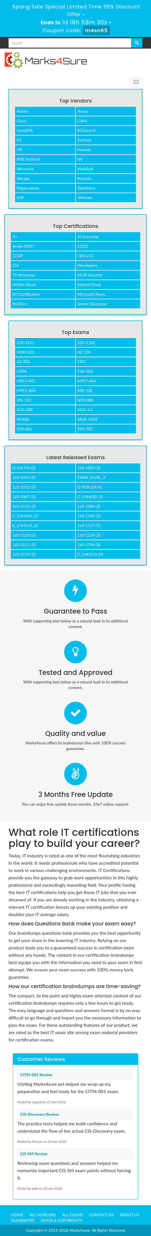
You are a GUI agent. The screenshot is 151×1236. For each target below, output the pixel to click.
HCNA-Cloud (24, 284)
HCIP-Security (89, 275)
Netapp (23, 178)
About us (129, 1214)
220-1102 (86, 342)
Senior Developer (92, 303)
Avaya (82, 111)
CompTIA (25, 130)
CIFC (81, 361)
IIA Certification (26, 294)
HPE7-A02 (86, 380)
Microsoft (25, 168)
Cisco (21, 120)
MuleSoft (85, 168)
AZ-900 (23, 361)
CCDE (82, 246)
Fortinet (84, 140)
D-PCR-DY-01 (89, 487)
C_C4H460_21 (25, 515)
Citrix (82, 120)
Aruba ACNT (23, 246)
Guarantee (23, 1220)
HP (19, 149)
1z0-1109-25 (89, 515)
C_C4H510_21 (25, 525)
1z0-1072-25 (24, 487)
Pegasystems (28, 188)
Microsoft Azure (91, 294)
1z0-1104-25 (89, 544)
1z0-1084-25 (89, 506)
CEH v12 (85, 255)
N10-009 (25, 409)
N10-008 (85, 400)
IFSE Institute (28, 159)
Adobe (22, 111)
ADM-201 (26, 352)
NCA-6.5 (85, 409)
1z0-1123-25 (24, 535)
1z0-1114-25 (24, 554)
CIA (15, 265)
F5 (19, 140)
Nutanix (84, 178)
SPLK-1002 (87, 419)
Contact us (101, 1214)
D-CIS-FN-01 (24, 467)
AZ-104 (84, 352)
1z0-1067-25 (24, 496)
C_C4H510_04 (90, 554)
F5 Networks (23, 275)
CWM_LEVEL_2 (91, 477)
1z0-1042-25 (24, 477)
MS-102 (24, 400)
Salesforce (86, 188)
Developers (87, 265)
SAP (20, 197)
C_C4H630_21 (90, 496)
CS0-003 (85, 371)
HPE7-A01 (26, 380)
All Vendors (43, 1214)
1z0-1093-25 (89, 467)
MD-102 (85, 390)
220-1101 (25, 342)
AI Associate (88, 236)
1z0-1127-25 (89, 525)
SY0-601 (24, 428)
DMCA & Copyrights (61, 1220)
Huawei (84, 149)
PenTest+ (20, 303)
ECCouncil (86, 130)
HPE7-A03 (26, 390)
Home (17, 1214)
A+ (15, 236)
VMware (84, 197)
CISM (21, 371)
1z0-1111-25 (24, 544)
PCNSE (23, 419)
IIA (79, 159)
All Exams (72, 1214)
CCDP (17, 255)
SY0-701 (85, 428)
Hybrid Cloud (89, 284)
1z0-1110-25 (24, 506)
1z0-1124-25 (89, 535)
